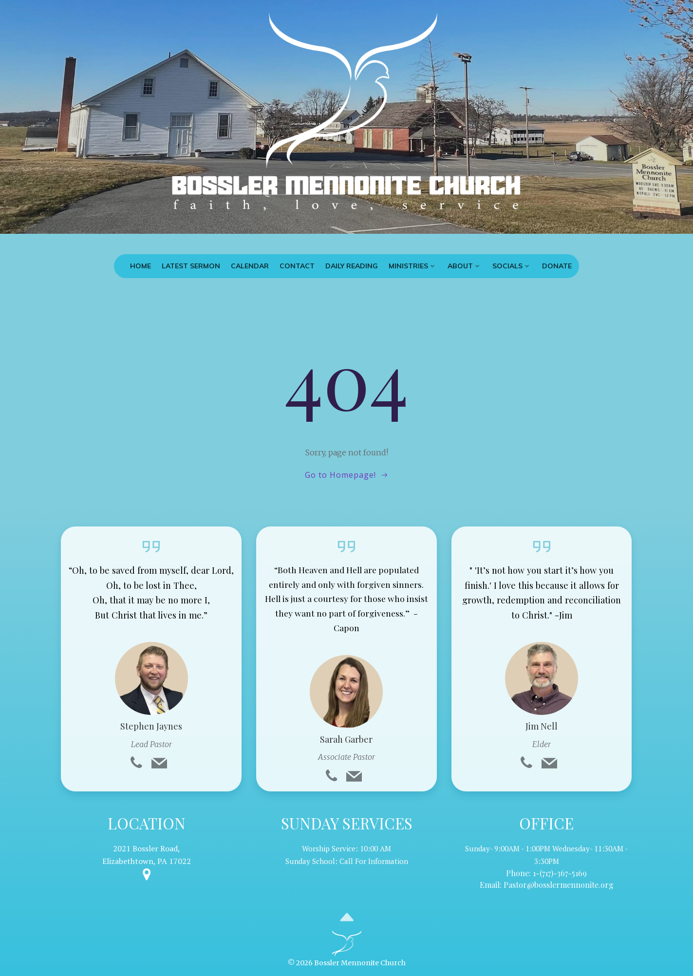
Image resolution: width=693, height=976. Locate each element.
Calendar (250, 266)
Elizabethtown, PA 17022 (146, 861)
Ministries (413, 266)
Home (140, 266)
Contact (297, 266)
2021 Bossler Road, (146, 848)
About (465, 266)
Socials (511, 266)
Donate (557, 266)
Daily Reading (351, 266)
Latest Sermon (191, 266)
